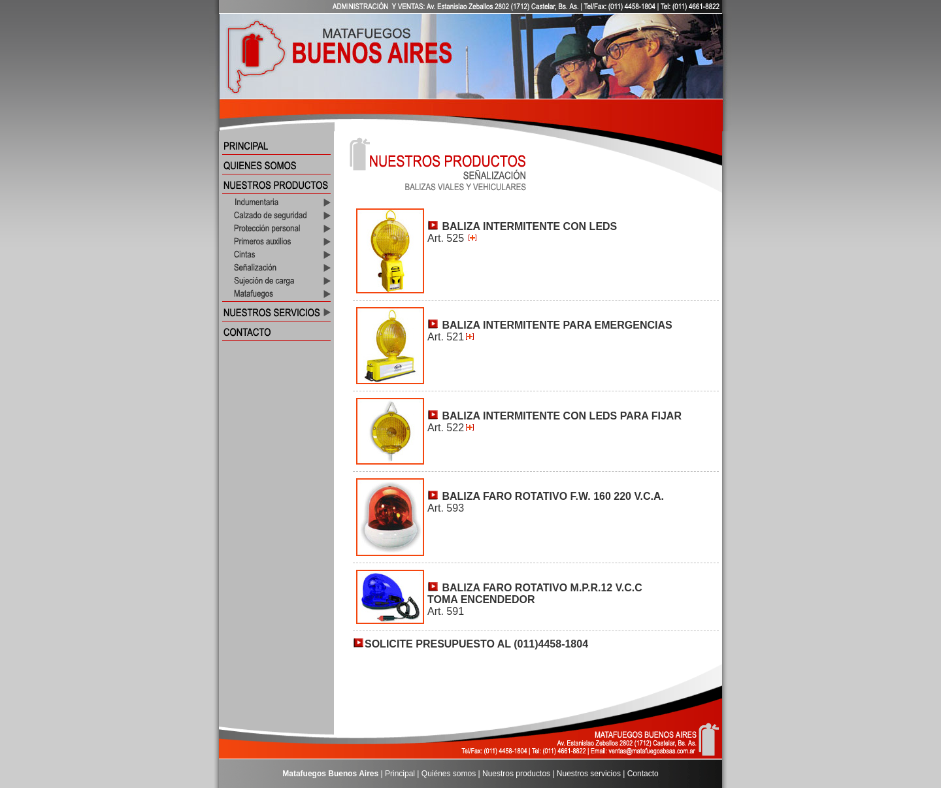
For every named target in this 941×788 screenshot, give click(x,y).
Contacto (643, 773)
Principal (400, 773)
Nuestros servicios (589, 773)
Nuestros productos (516, 773)
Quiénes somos (448, 773)
